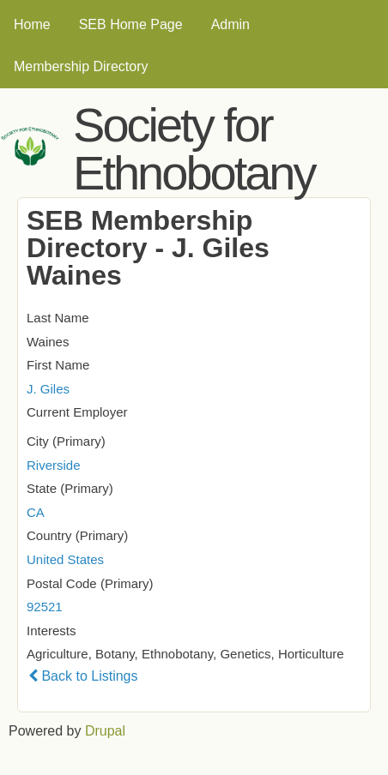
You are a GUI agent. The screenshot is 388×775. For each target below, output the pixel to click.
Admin (230, 24)
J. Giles (48, 388)
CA (36, 512)
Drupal (105, 731)
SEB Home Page (131, 24)
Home (32, 24)
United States (65, 559)
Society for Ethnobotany (193, 149)
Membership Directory (81, 66)
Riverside (54, 465)
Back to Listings (83, 676)
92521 (45, 606)
